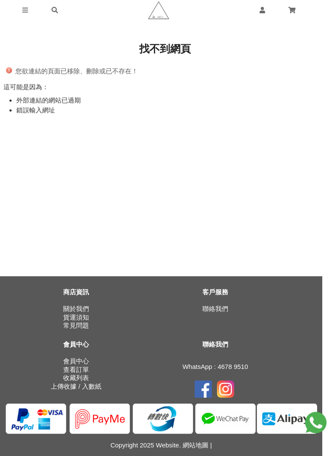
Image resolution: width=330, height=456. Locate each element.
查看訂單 (76, 369)
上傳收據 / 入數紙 (76, 386)
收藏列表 (76, 377)
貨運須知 (76, 317)
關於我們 (76, 308)
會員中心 (76, 361)
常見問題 (76, 325)
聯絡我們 (215, 308)
